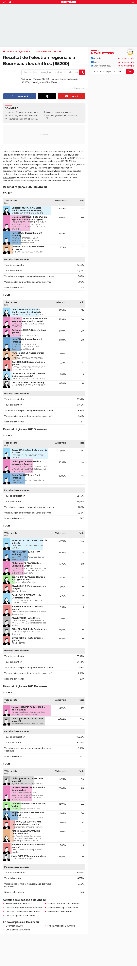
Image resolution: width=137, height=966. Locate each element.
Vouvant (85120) (41, 79)
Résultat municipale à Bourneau (63, 907)
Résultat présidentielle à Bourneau (23, 911)
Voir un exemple (126, 58)
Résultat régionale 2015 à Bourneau (22, 115)
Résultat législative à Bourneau (21, 915)
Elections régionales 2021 (20, 51)
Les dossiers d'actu (101, 65)
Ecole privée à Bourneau (18, 929)
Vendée (58, 51)
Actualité (96, 58)
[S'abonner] (112, 71)
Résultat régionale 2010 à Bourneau (23, 119)
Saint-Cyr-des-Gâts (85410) (44, 82)
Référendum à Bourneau (59, 911)
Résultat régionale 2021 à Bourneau (22, 112)
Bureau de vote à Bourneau (19, 903)
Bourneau (50, 115)
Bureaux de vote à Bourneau (58, 112)
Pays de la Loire (43, 51)
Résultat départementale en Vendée (24, 907)
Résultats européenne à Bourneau (64, 903)
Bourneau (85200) (14, 926)
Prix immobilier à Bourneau (61, 926)
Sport (94, 62)
